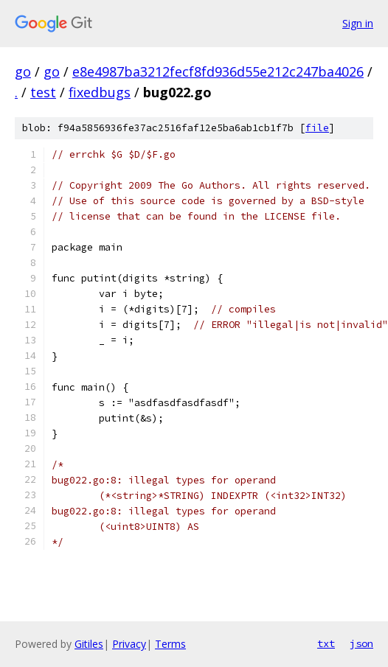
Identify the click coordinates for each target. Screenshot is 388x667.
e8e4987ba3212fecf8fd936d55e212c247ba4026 (218, 71)
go (23, 71)
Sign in (357, 23)
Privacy (129, 644)
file (317, 128)
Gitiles (89, 644)
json (361, 643)
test (43, 92)
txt (326, 643)
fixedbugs (100, 92)
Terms (170, 644)
